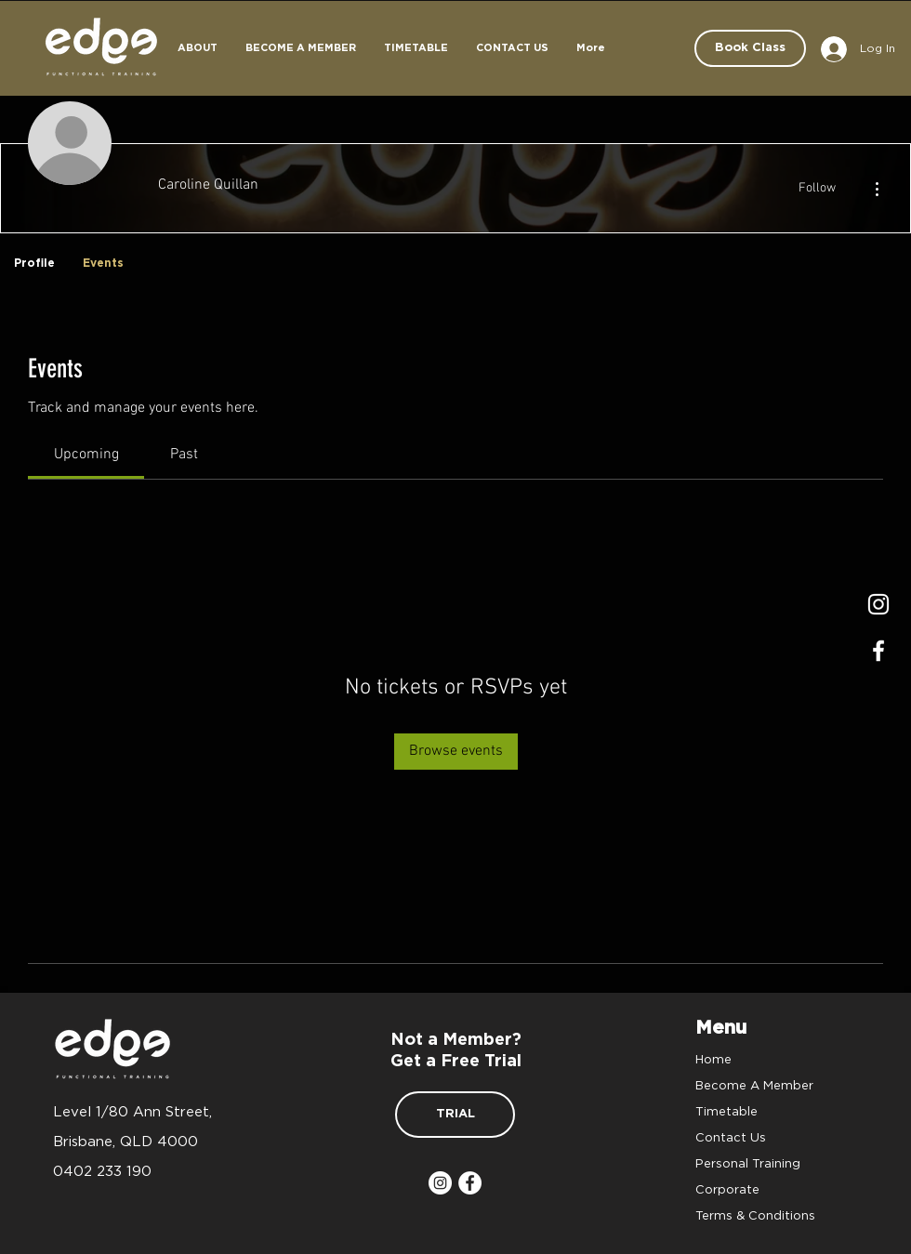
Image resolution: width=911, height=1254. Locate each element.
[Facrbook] (878, 651)
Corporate (727, 1188)
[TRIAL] (455, 1114)
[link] (86, 454)
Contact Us (730, 1136)
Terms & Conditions (755, 1214)
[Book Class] (750, 48)
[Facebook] (470, 1183)
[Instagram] (878, 604)
